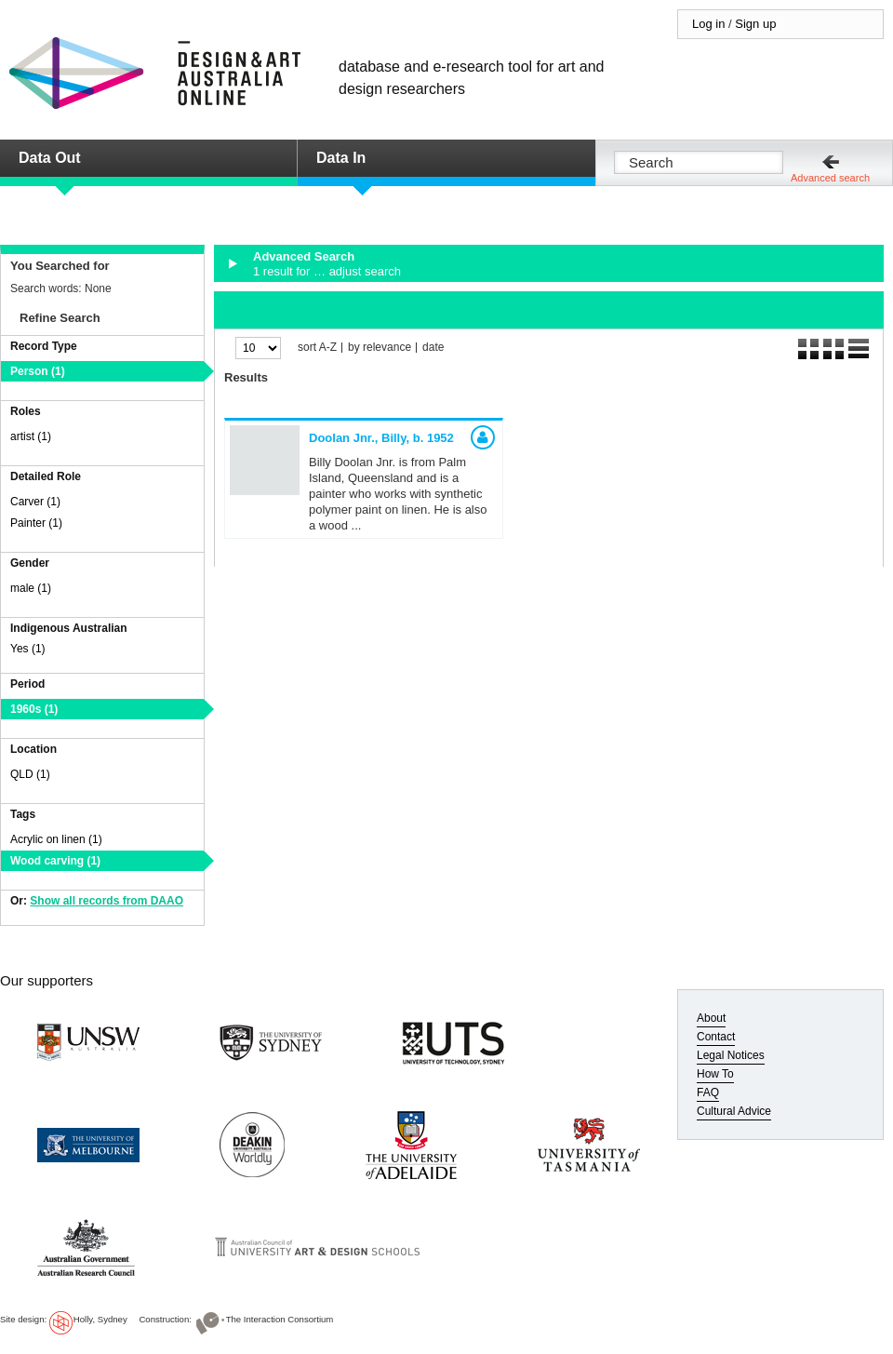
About (711, 1018)
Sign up (755, 24)
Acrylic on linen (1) (56, 839)
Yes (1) (28, 648)
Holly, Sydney (100, 1319)
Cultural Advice (734, 1111)
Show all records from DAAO (106, 900)
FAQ (708, 1092)
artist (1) (30, 436)
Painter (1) (36, 523)
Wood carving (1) (55, 860)
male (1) (30, 588)
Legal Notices (731, 1055)
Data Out (50, 158)
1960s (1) (34, 709)
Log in (708, 24)
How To (715, 1073)
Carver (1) (35, 501)
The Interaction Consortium (280, 1319)
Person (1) (37, 371)
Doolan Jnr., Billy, (381, 438)
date (433, 347)
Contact (716, 1036)
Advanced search (830, 177)
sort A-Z (317, 347)
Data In (341, 158)
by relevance (379, 347)
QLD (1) (30, 774)
